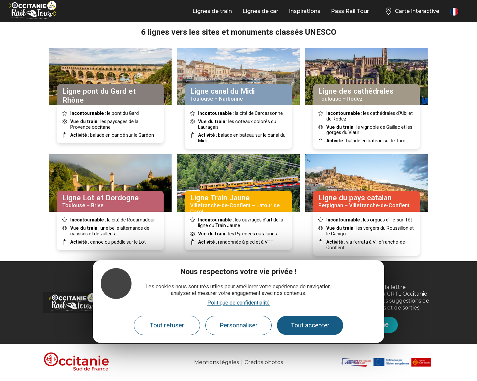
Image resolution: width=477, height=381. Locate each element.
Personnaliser (239, 325)
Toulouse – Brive (110, 201)
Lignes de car (260, 11)
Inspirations (304, 11)
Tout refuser (167, 325)
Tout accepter (310, 325)
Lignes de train (212, 11)
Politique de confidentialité (238, 303)
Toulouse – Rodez (366, 94)
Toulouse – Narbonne (238, 94)
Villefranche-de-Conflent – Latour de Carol (238, 204)
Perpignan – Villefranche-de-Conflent (366, 201)
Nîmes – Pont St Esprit (110, 99)
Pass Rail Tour (350, 11)
